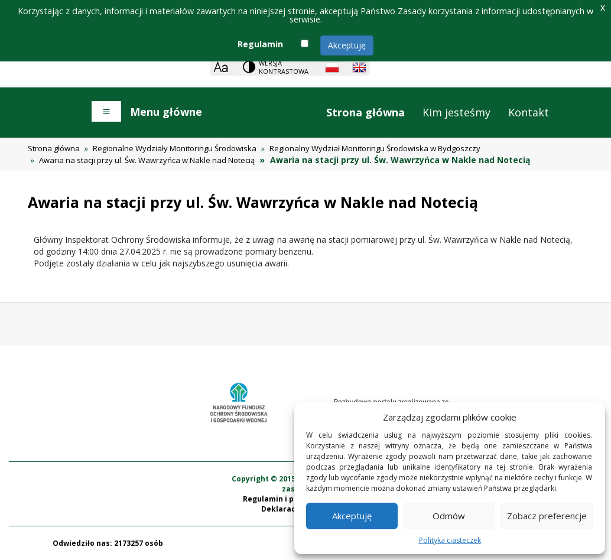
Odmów (449, 516)
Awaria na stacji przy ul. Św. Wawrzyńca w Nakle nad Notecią (147, 160)
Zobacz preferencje (547, 516)
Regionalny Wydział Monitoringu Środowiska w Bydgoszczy (374, 148)
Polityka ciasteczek (450, 540)
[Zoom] (221, 67)
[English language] (359, 67)
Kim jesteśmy (456, 112)
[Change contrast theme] (277, 67)
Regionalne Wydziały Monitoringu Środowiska (174, 148)
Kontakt (528, 112)
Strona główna (365, 112)
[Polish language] (332, 67)
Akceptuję (347, 45)
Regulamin (260, 44)
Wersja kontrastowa (283, 67)
